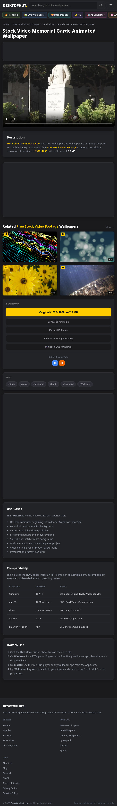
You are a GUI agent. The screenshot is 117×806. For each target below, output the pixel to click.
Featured (7, 735)
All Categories (10, 745)
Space (63, 750)
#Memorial (38, 384)
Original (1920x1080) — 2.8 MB (58, 312)
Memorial (26, 143)
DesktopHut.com (20, 803)
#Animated (68, 384)
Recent (6, 725)
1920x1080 (41, 151)
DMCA (6, 778)
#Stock (11, 384)
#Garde (53, 384)
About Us (7, 763)
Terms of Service (11, 783)
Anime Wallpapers (69, 725)
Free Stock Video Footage (26, 24)
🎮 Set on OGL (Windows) (58, 347)
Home (6, 24)
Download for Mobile (58, 322)
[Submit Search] (101, 5)
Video (17, 143)
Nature (63, 745)
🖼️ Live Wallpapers (34, 14)
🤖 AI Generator (95, 14)
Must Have (8, 740)
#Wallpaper (85, 384)
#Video (24, 384)
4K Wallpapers (67, 730)
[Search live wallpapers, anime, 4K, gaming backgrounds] (63, 5)
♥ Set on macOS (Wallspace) (58, 338)
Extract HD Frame (58, 330)
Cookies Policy (10, 793)
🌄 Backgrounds (59, 14)
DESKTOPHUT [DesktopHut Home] (15, 5)
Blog (5, 768)
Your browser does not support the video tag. (59, 95)
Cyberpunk (65, 740)
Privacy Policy (10, 788)
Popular (7, 730)
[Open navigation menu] (110, 5)
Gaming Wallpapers (70, 735)
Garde (36, 143)
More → (110, 227)
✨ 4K (78, 14)
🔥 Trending (11, 14)
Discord (7, 773)
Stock (10, 143)
